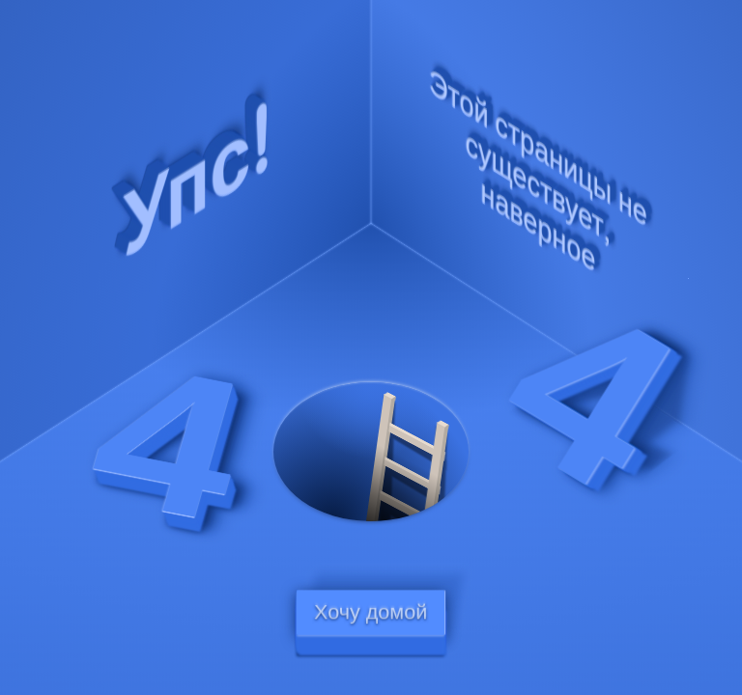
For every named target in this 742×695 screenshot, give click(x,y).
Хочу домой (370, 612)
